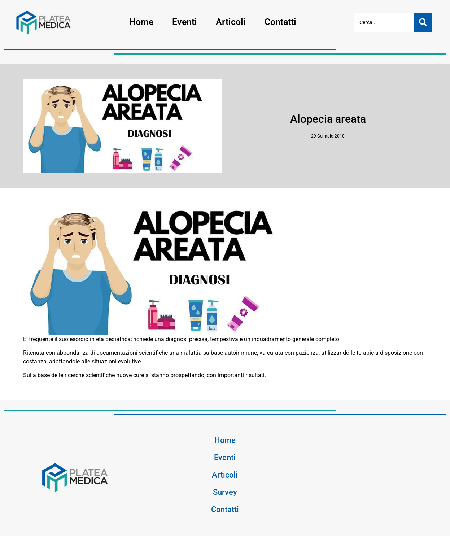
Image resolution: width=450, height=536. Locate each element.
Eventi (184, 22)
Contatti (280, 22)
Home (141, 22)
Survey (225, 492)
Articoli (231, 22)
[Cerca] (384, 22)
